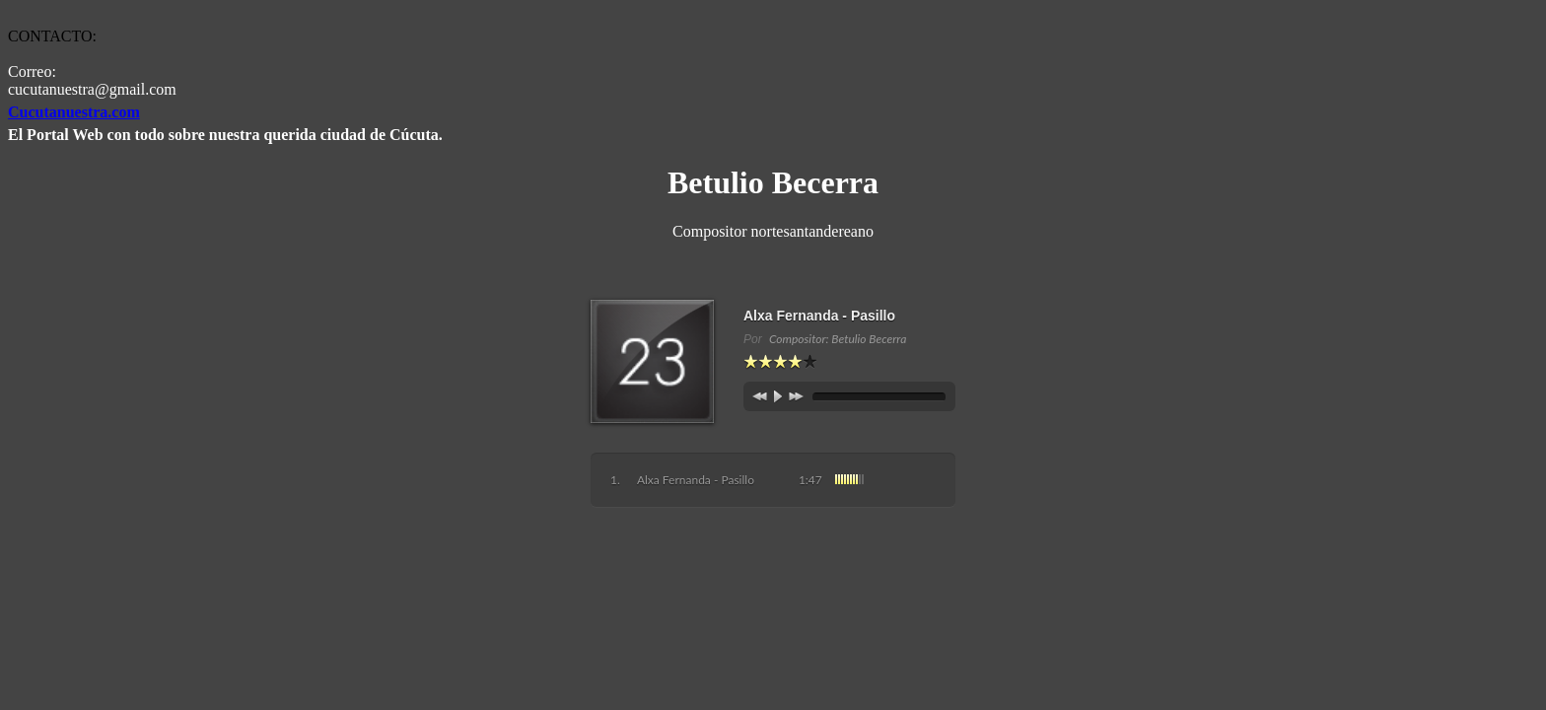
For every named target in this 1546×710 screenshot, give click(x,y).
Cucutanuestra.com (74, 112)
